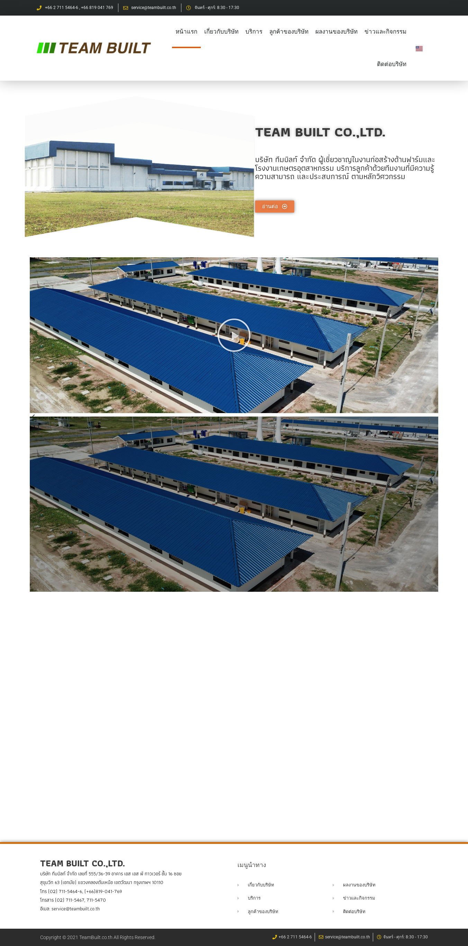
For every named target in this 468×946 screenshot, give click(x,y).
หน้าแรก (186, 31)
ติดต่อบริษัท (391, 64)
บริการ (253, 31)
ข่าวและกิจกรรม (385, 31)
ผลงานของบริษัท (336, 31)
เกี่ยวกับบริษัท (221, 31)
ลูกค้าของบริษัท (288, 31)
